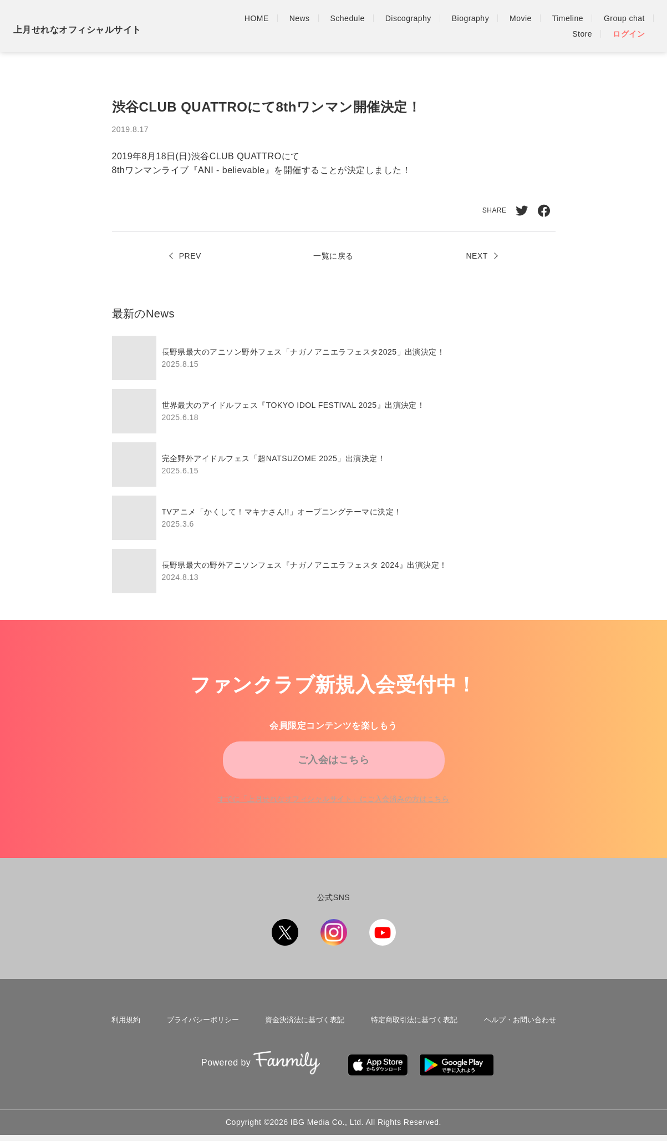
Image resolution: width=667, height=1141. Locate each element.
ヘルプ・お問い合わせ (522, 1030)
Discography (408, 18)
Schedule (347, 18)
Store (582, 33)
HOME (257, 18)
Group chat (624, 18)
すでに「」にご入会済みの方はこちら (333, 810)
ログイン (629, 33)
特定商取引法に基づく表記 (414, 1030)
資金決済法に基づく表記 (302, 1030)
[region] (334, 464)
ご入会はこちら (333, 763)
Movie (521, 18)
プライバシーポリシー (199, 1030)
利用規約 (122, 1030)
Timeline (567, 18)
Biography (470, 18)
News (299, 18)
